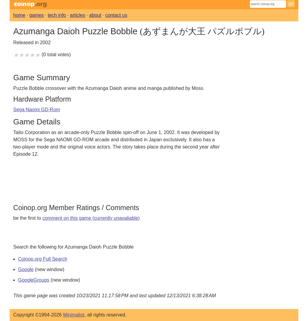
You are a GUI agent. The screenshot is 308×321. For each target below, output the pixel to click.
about (95, 15)
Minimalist (74, 314)
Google (26, 269)
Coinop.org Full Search (42, 258)
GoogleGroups (33, 280)
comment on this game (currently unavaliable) (91, 218)
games (36, 15)
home (19, 15)
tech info (57, 15)
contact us (116, 15)
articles (77, 15)
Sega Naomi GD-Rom (36, 109)
